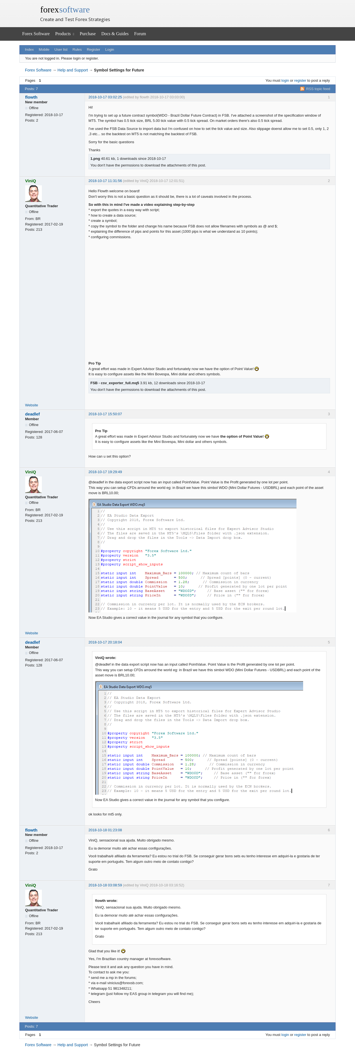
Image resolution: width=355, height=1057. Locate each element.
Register (93, 49)
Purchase (88, 33)
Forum (140, 33)
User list (60, 49)
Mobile (44, 49)
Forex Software (36, 33)
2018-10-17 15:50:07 (105, 414)
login (285, 80)
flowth (31, 97)
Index (29, 49)
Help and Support (72, 70)
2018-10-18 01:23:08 (105, 830)
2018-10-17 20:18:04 (105, 642)
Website (31, 405)
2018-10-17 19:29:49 (105, 472)
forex (65, 9)
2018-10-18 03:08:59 (105, 885)
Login (109, 49)
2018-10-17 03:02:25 (105, 97)
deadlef (32, 414)
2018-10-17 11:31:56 (105, 181)
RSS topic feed (318, 89)
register (300, 80)
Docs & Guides (115, 33)
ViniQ (30, 180)
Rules (77, 49)
